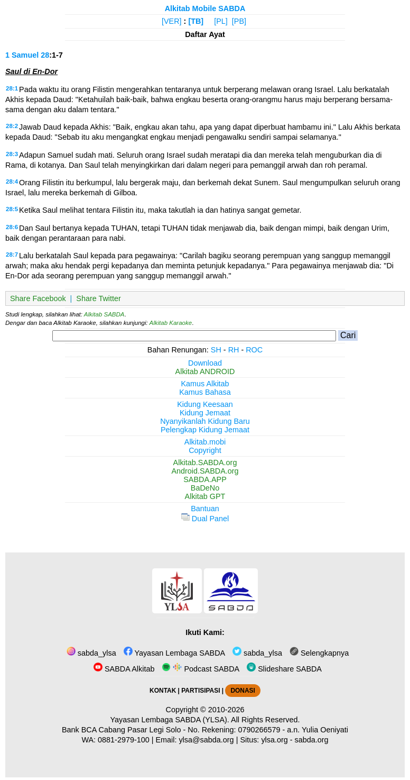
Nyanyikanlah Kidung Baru (205, 421)
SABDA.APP (205, 479)
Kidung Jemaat (205, 413)
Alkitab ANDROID (205, 371)
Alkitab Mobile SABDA (205, 8)
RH (233, 350)
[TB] (195, 21)
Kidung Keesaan (205, 404)
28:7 (12, 254)
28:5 (12, 209)
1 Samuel (22, 55)
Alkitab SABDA (104, 314)
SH (216, 350)
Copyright (205, 450)
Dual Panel (205, 518)
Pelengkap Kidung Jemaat (205, 429)
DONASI (242, 690)
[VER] (172, 21)
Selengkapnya (319, 653)
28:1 (12, 88)
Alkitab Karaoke (171, 323)
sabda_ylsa (91, 653)
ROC (254, 350)
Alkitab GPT (205, 496)
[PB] (239, 21)
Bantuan (205, 508)
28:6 (12, 227)
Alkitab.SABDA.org (205, 462)
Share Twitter (98, 298)
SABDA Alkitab (124, 669)
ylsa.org (274, 740)
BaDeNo (205, 488)
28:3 (12, 154)
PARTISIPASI (200, 690)
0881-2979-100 (124, 740)
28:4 (12, 181)
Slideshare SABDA (284, 669)
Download (205, 363)
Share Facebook (38, 298)
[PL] (221, 21)
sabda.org (312, 740)
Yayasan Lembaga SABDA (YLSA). (169, 719)
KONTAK (163, 690)
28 (45, 55)
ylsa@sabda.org (206, 740)
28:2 (12, 126)
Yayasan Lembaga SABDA (174, 653)
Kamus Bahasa (205, 392)
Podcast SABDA (200, 669)
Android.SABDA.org (204, 471)
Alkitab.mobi (205, 442)
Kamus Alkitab (205, 383)
